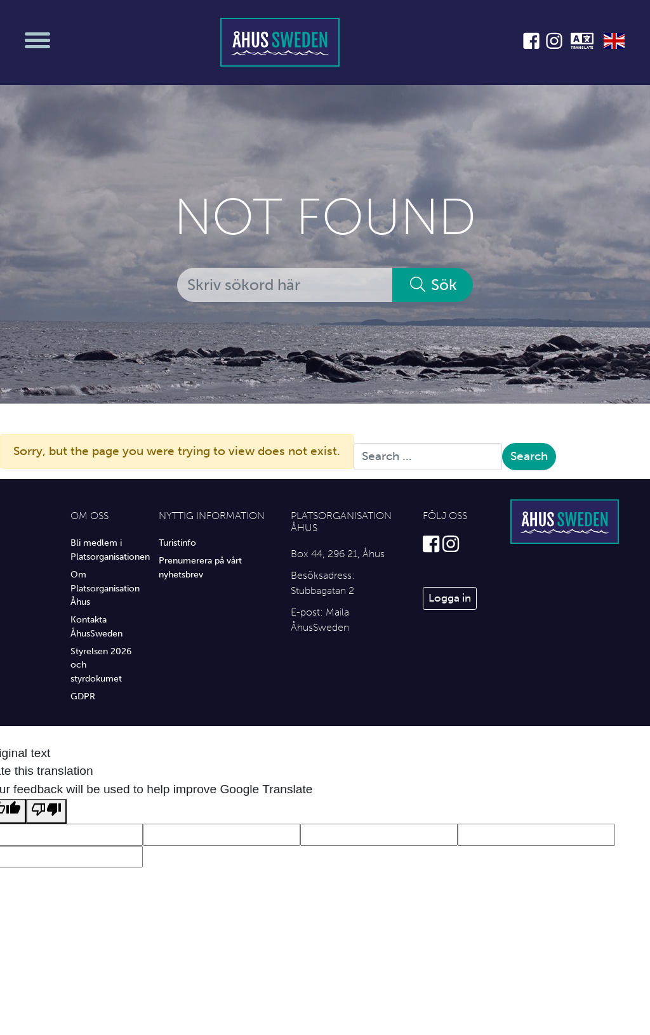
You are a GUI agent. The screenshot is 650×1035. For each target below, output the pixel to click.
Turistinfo (177, 542)
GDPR (82, 696)
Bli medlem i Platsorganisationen (105, 549)
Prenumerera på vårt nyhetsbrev (200, 567)
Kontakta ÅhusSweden (96, 626)
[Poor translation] (46, 811)
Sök (432, 284)
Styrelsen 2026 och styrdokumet (100, 664)
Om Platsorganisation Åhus (105, 588)
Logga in (449, 597)
